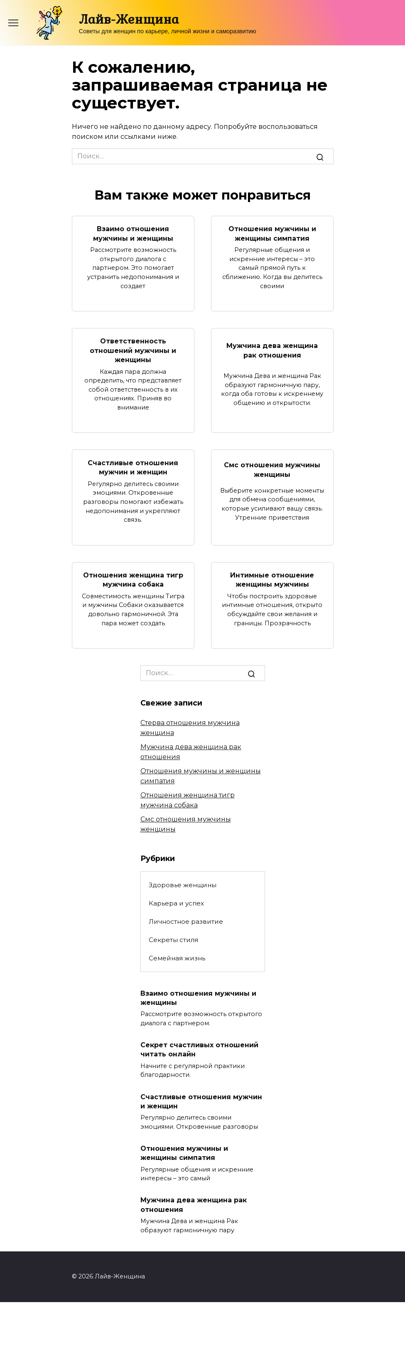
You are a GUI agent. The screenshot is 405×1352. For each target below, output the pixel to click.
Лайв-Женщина (129, 19)
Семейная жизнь (177, 958)
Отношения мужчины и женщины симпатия (272, 233)
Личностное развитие (186, 921)
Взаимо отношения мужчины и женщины (133, 233)
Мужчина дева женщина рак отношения (272, 350)
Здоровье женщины (182, 884)
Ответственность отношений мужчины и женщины (133, 350)
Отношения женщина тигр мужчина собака (133, 579)
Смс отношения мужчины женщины (272, 469)
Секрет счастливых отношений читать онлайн (199, 1049)
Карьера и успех (176, 903)
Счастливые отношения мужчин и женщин (133, 467)
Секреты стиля (173, 939)
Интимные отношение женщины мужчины (272, 579)
